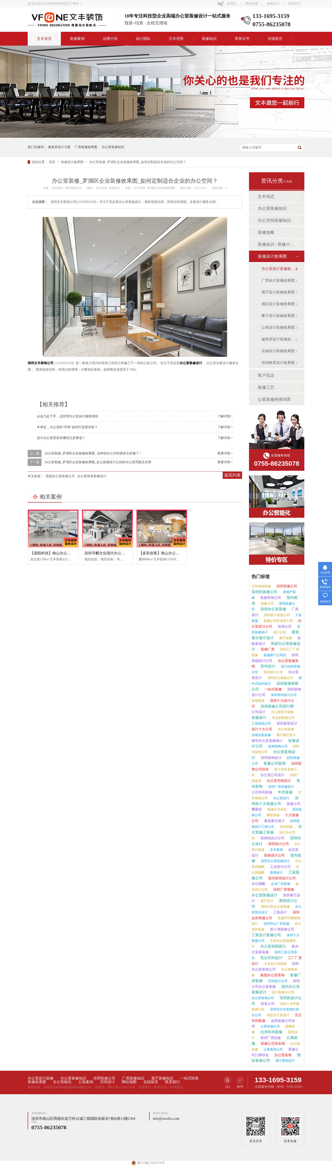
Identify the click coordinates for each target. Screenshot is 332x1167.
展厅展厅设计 (286, 735)
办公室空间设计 (278, 781)
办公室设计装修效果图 (278, 269)
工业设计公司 (280, 867)
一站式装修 (273, 689)
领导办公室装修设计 (267, 741)
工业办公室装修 (275, 963)
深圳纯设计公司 (272, 838)
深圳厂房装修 (283, 889)
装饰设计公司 (274, 855)
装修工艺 (266, 387)
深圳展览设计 (286, 723)
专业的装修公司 (282, 718)
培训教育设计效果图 (278, 363)
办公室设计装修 (281, 712)
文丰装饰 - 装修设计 (108, 188)
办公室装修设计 (264, 895)
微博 (240, 1082)
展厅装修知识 (162, 1078)
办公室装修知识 (113, 147)
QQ (227, 1082)
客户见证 (266, 375)
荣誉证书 (242, 39)
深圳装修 (286, 826)
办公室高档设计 (272, 946)
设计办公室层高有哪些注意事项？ (61, 438)
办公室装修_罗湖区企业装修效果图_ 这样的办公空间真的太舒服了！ (93, 453)
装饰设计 (276, 872)
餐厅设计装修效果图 (278, 316)
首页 (52, 162)
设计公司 (279, 632)
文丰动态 (266, 196)
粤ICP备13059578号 (121, 1087)
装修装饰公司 (270, 598)
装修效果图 (37, 1082)
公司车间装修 (262, 792)
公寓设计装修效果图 (278, 327)
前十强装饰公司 (281, 929)
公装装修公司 (270, 1026)
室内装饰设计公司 (281, 878)
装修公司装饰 (274, 763)
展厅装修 (285, 638)
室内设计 (267, 666)
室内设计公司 (273, 672)
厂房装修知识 (133, 1078)
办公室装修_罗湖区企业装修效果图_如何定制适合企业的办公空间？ (137, 162)
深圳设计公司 (278, 844)
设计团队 (143, 39)
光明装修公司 (104, 1078)
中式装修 (285, 792)
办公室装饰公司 (263, 998)
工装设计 (279, 912)
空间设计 (107, 1082)
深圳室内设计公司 (283, 695)
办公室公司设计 (272, 775)
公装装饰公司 (273, 1049)
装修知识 (209, 39)
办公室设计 (280, 798)
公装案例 (85, 1082)
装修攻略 (266, 232)
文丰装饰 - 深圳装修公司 (67, 188)
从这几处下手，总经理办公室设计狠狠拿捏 (67, 416)
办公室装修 (285, 729)
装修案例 (77, 39)
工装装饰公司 (261, 723)
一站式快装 (189, 1078)
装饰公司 (284, 626)
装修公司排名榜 (272, 1043)
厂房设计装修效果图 (278, 280)
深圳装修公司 (286, 586)
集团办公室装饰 (272, 975)
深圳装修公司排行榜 (277, 706)
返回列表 (232, 475)
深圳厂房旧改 (270, 1038)
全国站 (231, 3)
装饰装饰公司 (277, 746)
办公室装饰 (282, 1055)
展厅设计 (266, 901)
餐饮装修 (273, 815)
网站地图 (251, 3)
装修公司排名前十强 (278, 621)
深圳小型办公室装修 (275, 906)
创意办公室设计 (277, 1015)
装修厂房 (267, 649)
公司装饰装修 (261, 586)
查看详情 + (225, 453)
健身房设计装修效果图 (278, 339)
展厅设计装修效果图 (278, 292)
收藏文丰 (273, 3)
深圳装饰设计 (271, 758)
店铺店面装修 (261, 735)
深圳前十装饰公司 (276, 615)
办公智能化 (62, 1082)
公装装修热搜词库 (274, 399)
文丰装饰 (276, 849)
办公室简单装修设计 (91, 476)
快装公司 (267, 1004)
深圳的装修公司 (264, 592)
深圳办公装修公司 (280, 678)
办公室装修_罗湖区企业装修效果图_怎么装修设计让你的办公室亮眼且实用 (98, 462)
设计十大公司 (262, 729)
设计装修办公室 (282, 992)
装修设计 (259, 718)
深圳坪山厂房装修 (276, 923)
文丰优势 (176, 39)
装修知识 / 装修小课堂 (276, 244)
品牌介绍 (110, 39)
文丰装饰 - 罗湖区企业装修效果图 (155, 188)
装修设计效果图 (72, 162)
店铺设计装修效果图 (278, 351)
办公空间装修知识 (274, 220)
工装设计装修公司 (266, 935)
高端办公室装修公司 (60, 476)
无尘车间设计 (270, 958)
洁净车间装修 (270, 1032)
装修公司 (267, 603)
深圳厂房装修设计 (280, 786)
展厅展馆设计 (285, 1060)
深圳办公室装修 (272, 609)
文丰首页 (44, 39)
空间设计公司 (277, 981)
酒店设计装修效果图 (278, 304)
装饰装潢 (258, 700)
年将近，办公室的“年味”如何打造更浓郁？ (67, 427)
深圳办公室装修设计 (275, 861)
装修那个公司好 (274, 655)
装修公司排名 (277, 809)
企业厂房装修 (280, 884)
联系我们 (172, 1082)
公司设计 (258, 712)
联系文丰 (294, 3)
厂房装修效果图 (86, 147)
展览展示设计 (274, 821)
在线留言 (275, 39)
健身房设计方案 (59, 147)
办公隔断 (258, 884)
